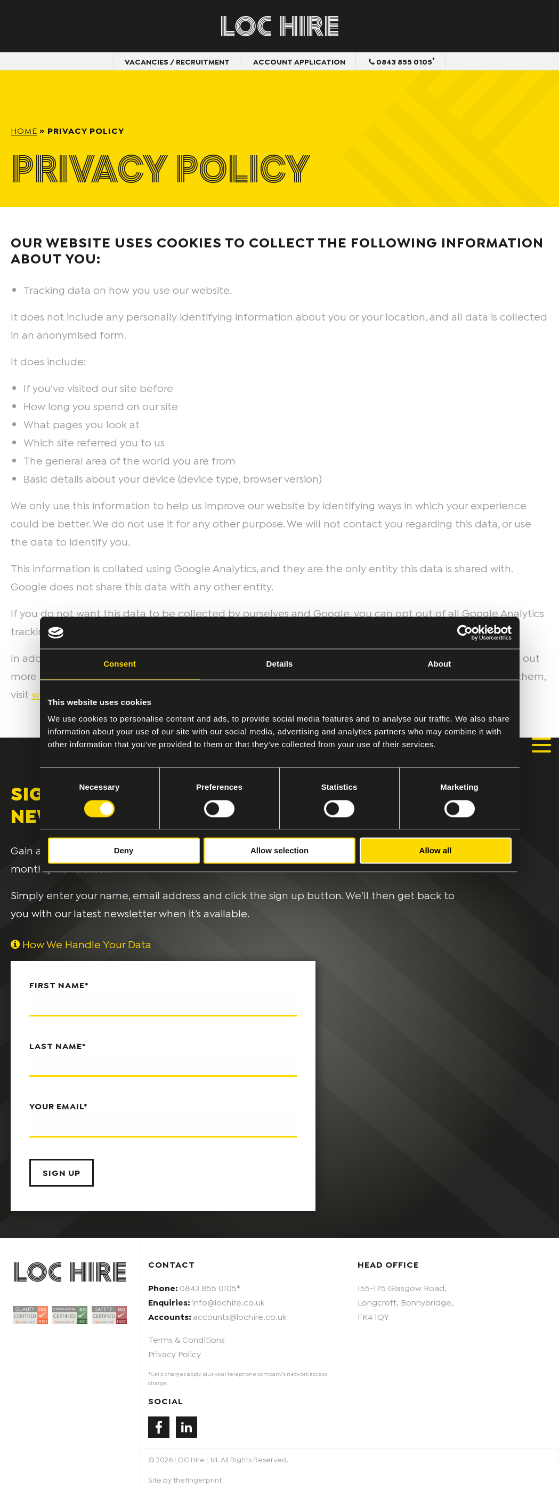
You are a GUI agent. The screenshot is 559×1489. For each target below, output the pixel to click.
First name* (163, 997)
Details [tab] (279, 663)
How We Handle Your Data (81, 943)
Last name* (163, 1058)
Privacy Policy (174, 1353)
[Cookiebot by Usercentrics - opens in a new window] (465, 633)
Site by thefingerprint (185, 1479)
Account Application (299, 61)
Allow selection (279, 850)
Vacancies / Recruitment (177, 61)
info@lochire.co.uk (228, 1301)
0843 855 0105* (210, 1287)
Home (24, 130)
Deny (124, 850)
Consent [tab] (119, 663)
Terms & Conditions (186, 1339)
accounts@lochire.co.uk (240, 1316)
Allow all (435, 850)
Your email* (163, 1119)
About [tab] (439, 663)
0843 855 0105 (402, 61)
